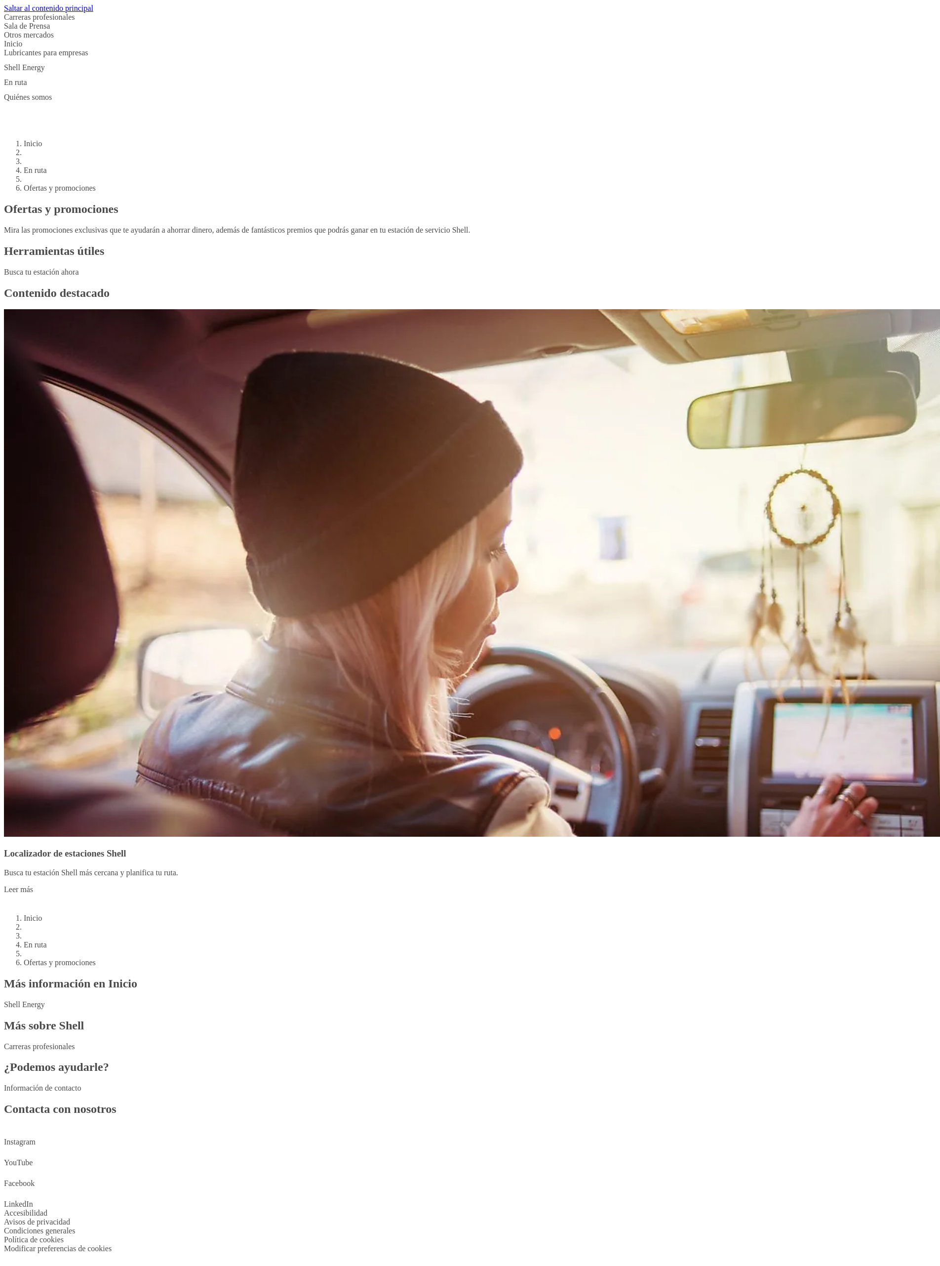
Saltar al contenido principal (48, 8)
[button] (470, 55)
